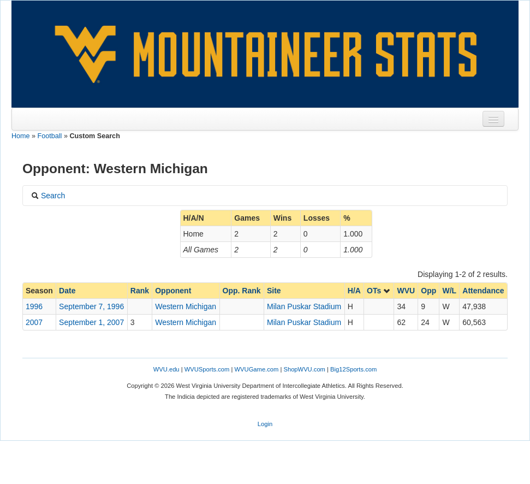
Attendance (483, 290)
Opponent (173, 290)
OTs (379, 290)
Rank (139, 290)
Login (265, 424)
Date (67, 290)
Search (48, 195)
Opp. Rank (242, 290)
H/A (354, 290)
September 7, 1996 (91, 306)
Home (20, 136)
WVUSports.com (207, 369)
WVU (406, 290)
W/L (449, 290)
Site (274, 290)
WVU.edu (166, 369)
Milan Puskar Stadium (304, 306)
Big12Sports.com (353, 369)
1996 (34, 306)
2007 (34, 322)
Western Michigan (185, 306)
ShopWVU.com (304, 369)
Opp (428, 290)
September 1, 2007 (91, 322)
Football (50, 136)
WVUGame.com (257, 369)
